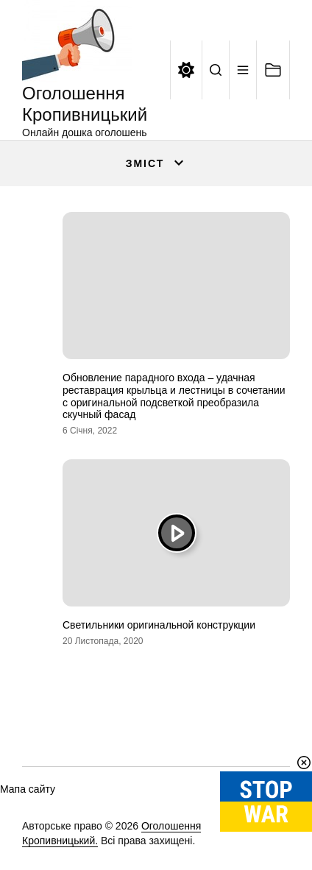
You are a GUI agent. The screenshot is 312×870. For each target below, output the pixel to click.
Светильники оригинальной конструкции (159, 625)
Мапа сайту (27, 789)
